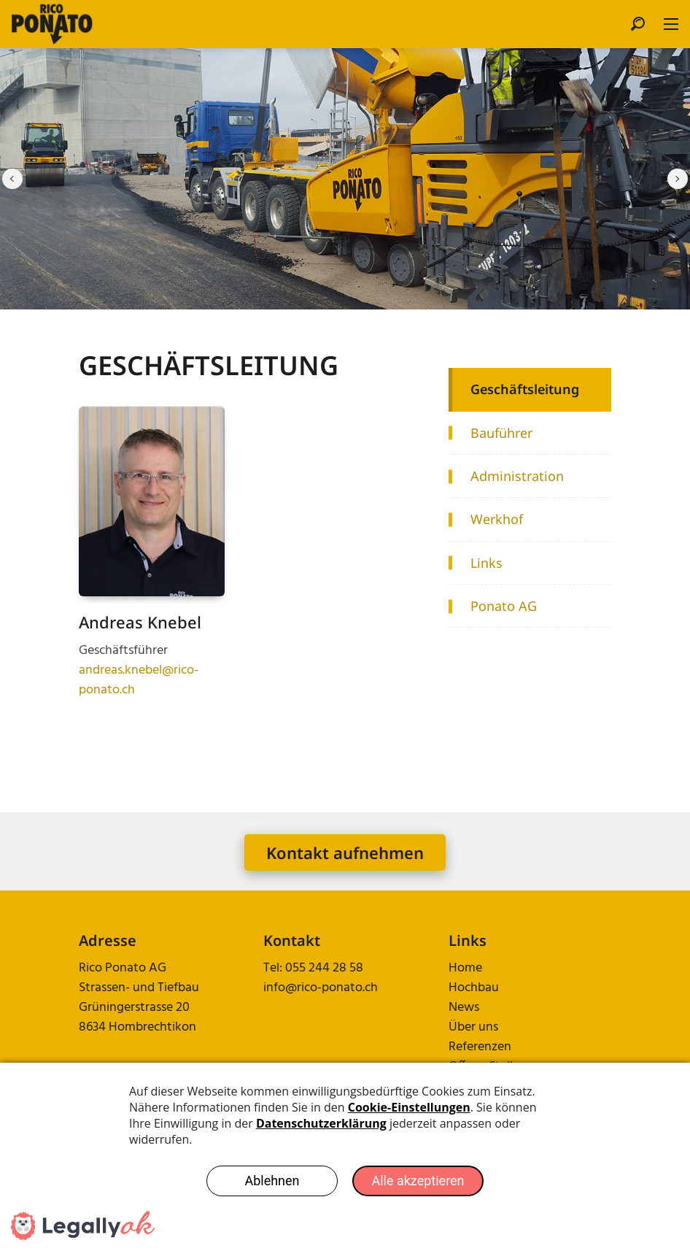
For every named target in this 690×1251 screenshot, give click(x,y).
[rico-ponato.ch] (52, 24)
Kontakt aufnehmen (345, 852)
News (464, 1007)
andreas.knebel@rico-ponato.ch (138, 680)
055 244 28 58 (324, 968)
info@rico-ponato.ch (320, 987)
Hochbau (474, 987)
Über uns (473, 1027)
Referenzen (480, 1047)
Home (465, 968)
